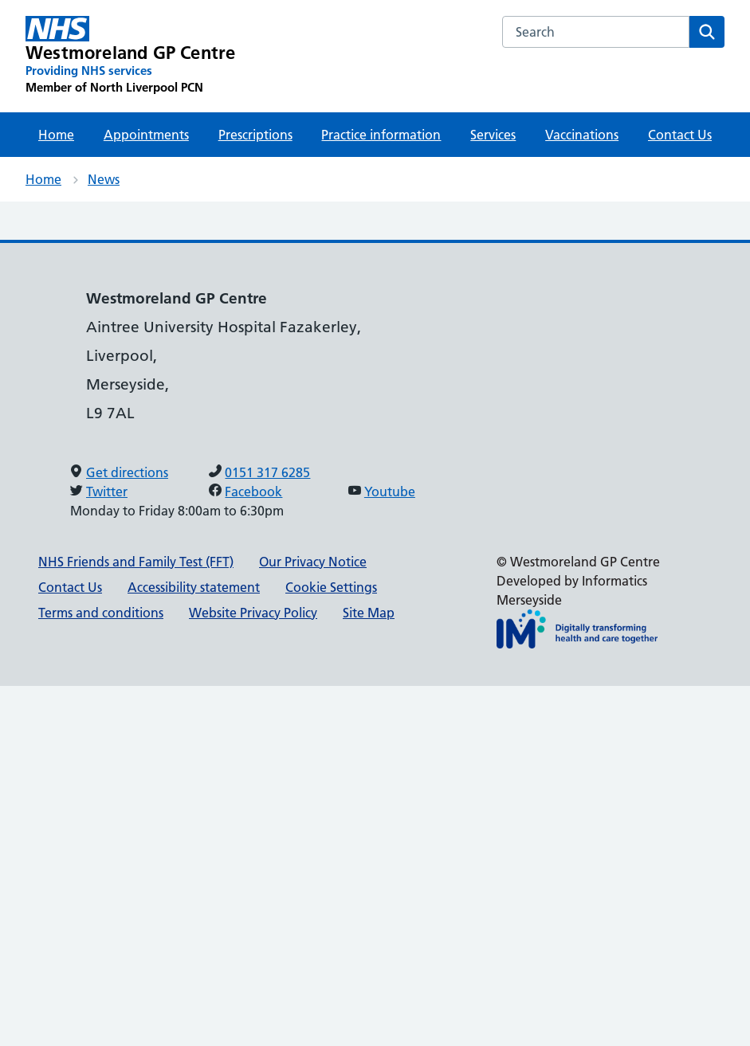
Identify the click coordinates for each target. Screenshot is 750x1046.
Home (56, 135)
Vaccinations (581, 135)
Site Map (369, 613)
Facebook (253, 491)
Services (493, 135)
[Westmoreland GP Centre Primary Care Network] (130, 56)
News (104, 179)
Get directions (127, 472)
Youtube (389, 491)
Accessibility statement (194, 587)
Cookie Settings (331, 587)
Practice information (381, 135)
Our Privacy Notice (313, 562)
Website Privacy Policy (253, 613)
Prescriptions (255, 135)
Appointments (146, 135)
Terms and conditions (100, 613)
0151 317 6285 (267, 472)
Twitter (107, 491)
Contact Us (680, 135)
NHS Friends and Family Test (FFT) (136, 562)
